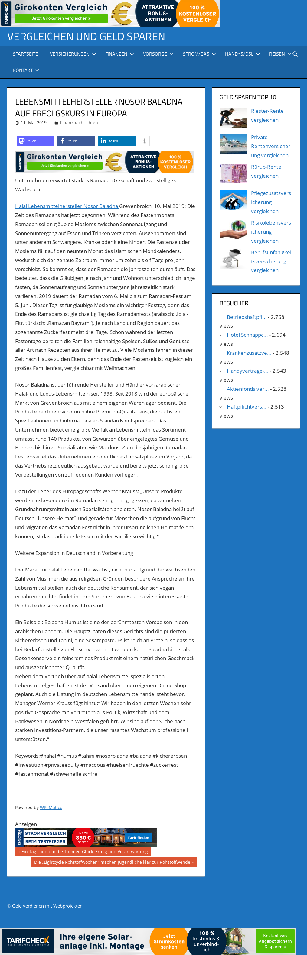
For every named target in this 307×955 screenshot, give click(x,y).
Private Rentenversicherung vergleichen (270, 146)
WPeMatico (51, 807)
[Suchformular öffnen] (295, 54)
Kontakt (26, 70)
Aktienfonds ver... (248, 388)
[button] (35, 141)
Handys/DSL (242, 53)
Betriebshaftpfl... (247, 316)
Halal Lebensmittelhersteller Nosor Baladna (67, 205)
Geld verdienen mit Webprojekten (47, 906)
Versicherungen (73, 53)
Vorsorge (158, 53)
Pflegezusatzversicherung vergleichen (271, 202)
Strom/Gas (199, 53)
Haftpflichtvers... (246, 406)
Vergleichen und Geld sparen (86, 36)
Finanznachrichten (79, 122)
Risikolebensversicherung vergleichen (271, 231)
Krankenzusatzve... (249, 352)
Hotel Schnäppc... (247, 334)
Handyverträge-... (248, 370)
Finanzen (119, 53)
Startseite (25, 53)
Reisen (280, 53)
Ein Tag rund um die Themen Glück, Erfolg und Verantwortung (84, 852)
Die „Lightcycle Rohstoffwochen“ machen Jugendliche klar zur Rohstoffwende (112, 862)
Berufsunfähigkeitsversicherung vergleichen (271, 261)
